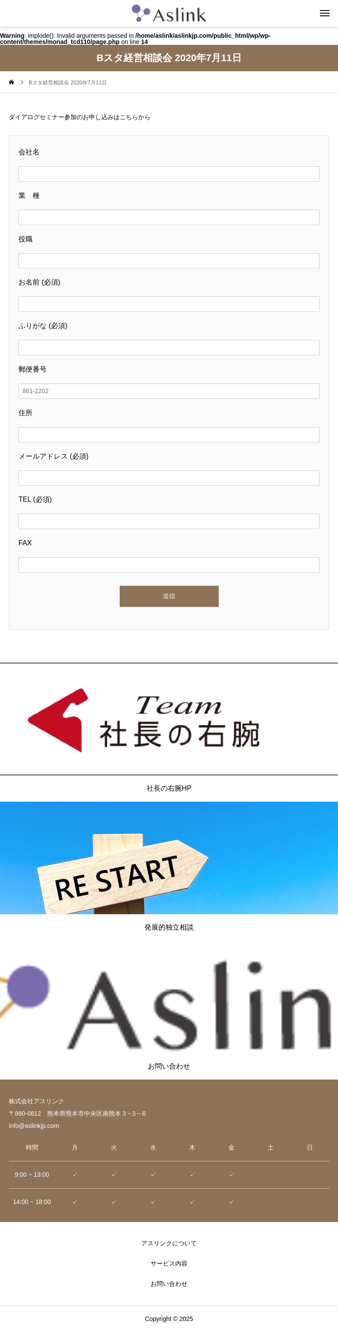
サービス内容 (169, 1263)
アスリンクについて (169, 1243)
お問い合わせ (169, 1283)
